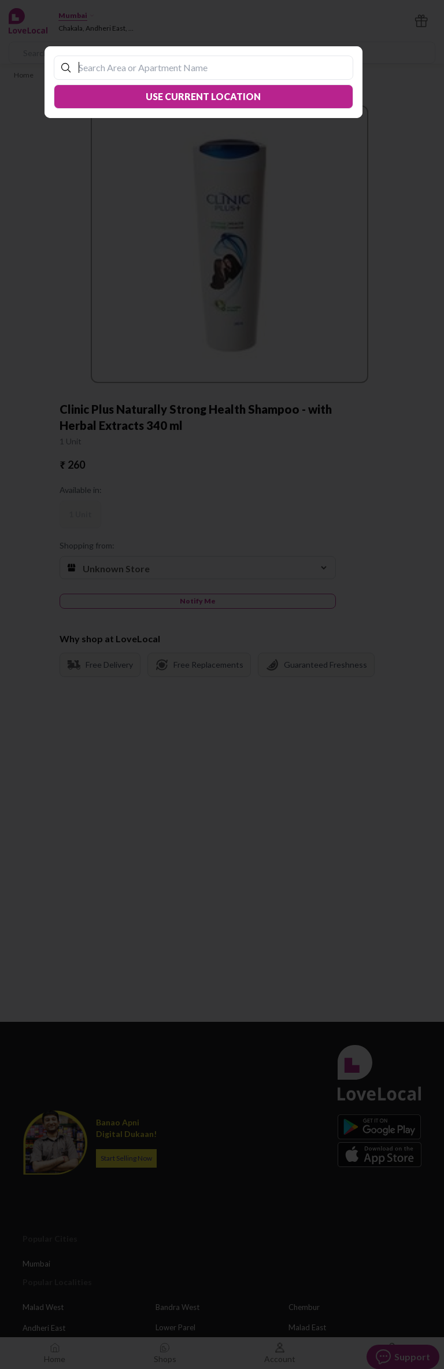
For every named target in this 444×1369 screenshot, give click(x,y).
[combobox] (209, 67)
